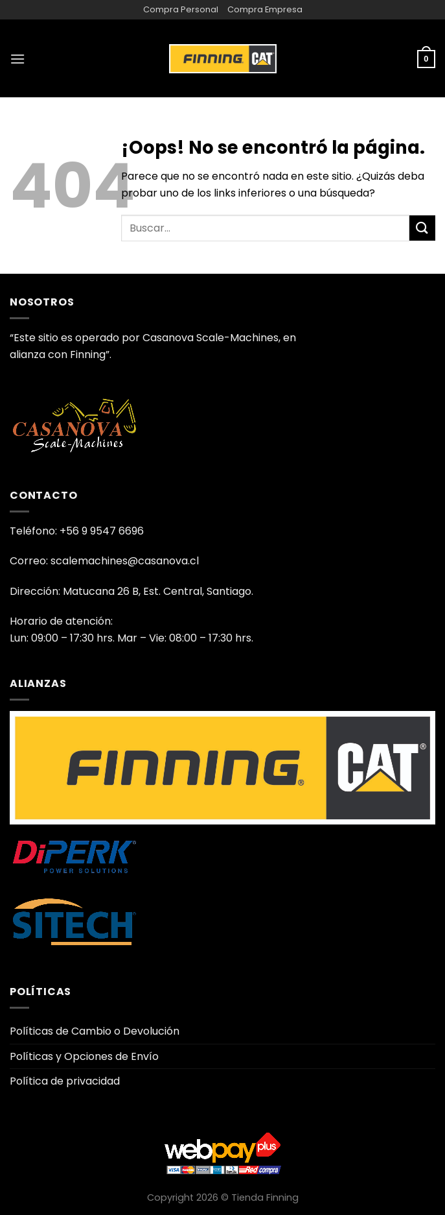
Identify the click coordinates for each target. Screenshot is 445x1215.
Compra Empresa (264, 9)
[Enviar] (422, 228)
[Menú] (17, 59)
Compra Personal (180, 9)
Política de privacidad (65, 1081)
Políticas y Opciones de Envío (84, 1056)
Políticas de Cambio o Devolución (94, 1031)
